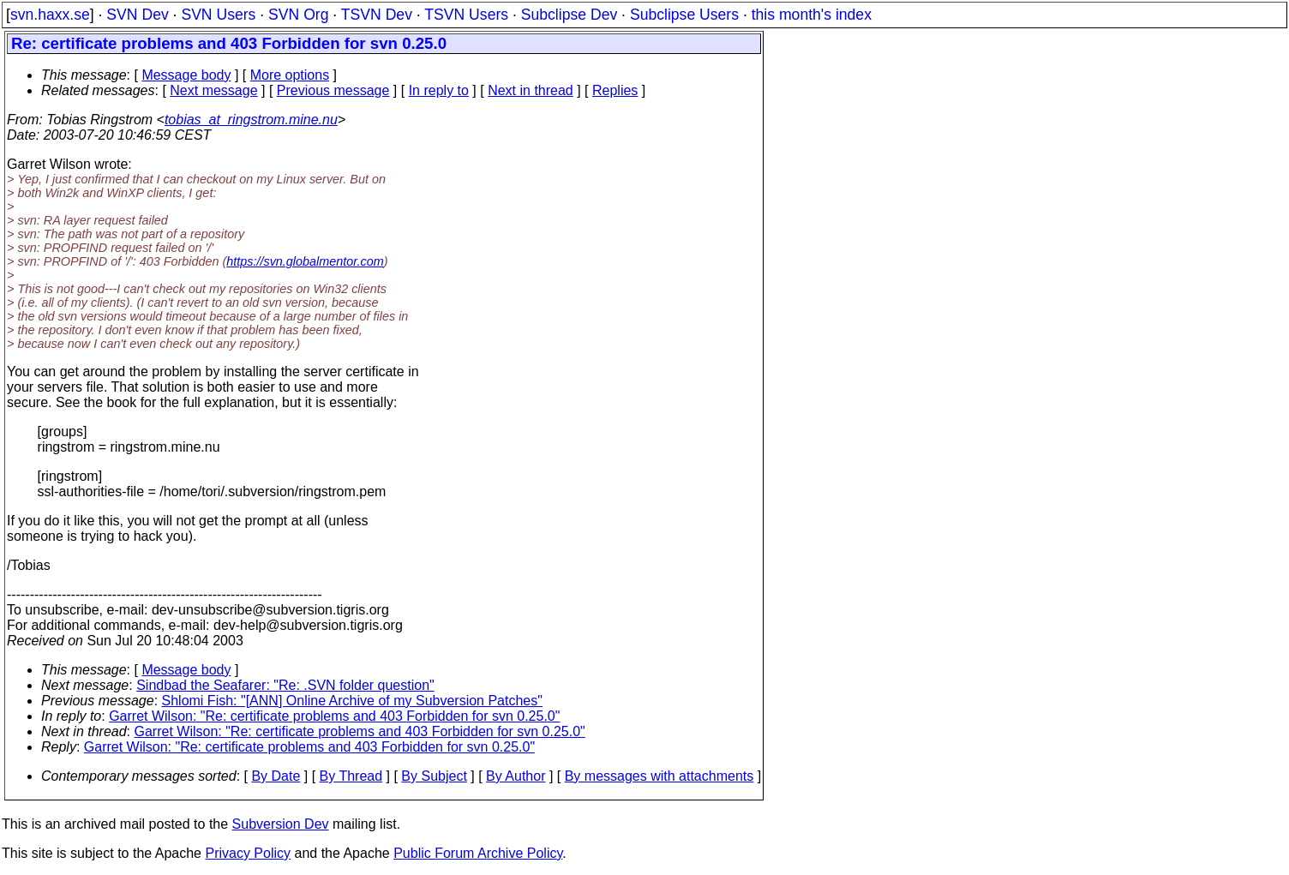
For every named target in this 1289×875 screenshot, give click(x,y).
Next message (213, 90)
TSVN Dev (376, 14)
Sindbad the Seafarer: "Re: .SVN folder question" (285, 685)
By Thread (351, 776)
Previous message (333, 90)
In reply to (439, 90)
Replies (615, 90)
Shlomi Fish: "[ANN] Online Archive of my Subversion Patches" (352, 700)
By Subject (433, 776)
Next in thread (530, 90)
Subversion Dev (280, 824)
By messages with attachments (659, 776)
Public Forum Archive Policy (477, 853)
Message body (186, 75)
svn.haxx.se (50, 14)
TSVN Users (466, 14)
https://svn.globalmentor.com (304, 261)
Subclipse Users (684, 14)
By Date (275, 776)
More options (290, 75)
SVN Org (298, 14)
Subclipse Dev (569, 14)
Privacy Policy (248, 853)
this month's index (812, 14)
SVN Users (218, 14)
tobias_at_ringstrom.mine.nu (251, 119)
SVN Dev (137, 14)
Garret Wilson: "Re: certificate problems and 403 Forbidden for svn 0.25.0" (334, 716)
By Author (515, 776)
